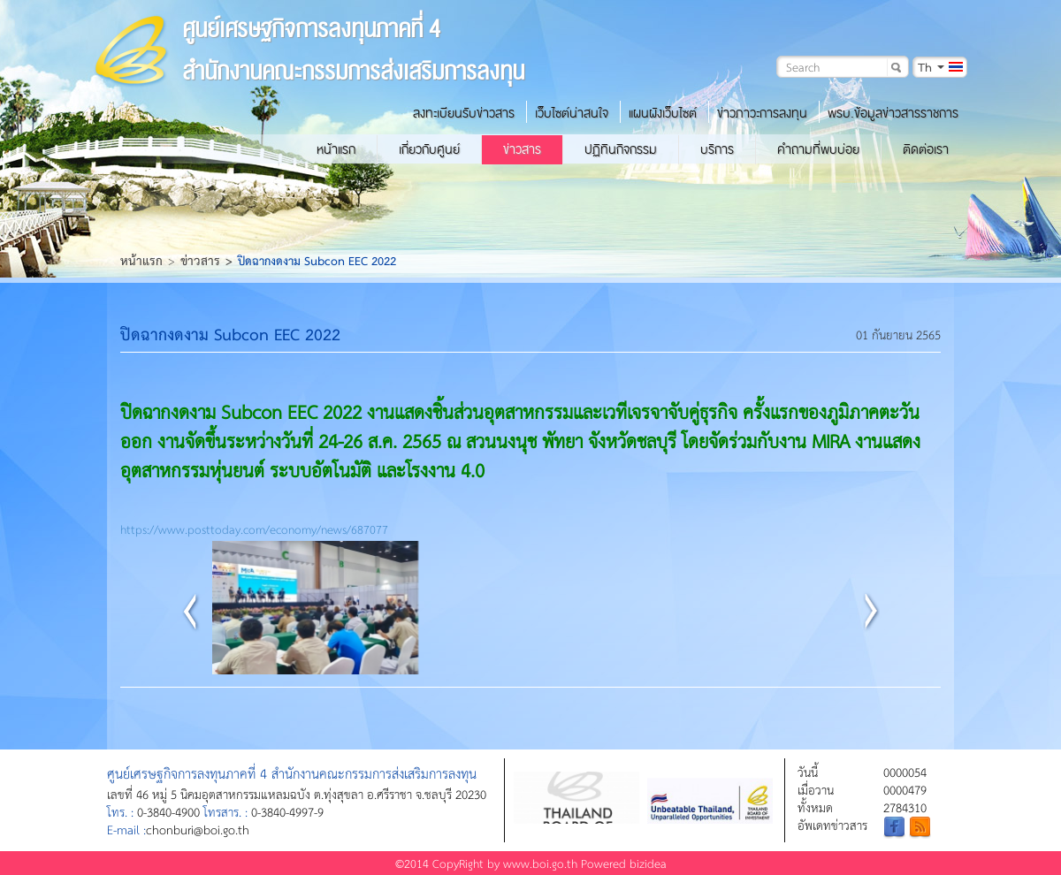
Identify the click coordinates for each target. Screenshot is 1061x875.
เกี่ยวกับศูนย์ (429, 149)
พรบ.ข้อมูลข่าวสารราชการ (893, 113)
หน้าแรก (336, 149)
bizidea (648, 863)
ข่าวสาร (522, 149)
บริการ (717, 149)
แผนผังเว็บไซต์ (663, 113)
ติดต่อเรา (926, 149)
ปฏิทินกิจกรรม (620, 149)
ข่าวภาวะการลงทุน (762, 113)
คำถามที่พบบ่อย (818, 149)
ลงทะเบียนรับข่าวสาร (464, 113)
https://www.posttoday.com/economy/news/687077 (254, 529)
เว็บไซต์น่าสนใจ (571, 113)
